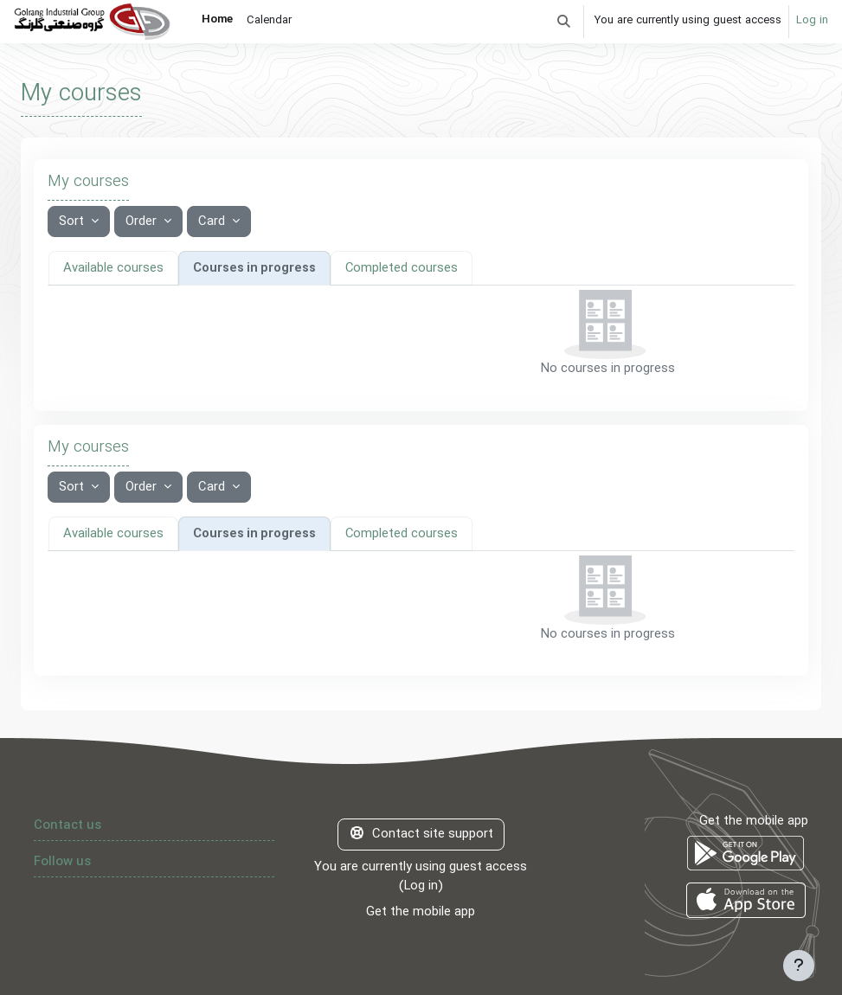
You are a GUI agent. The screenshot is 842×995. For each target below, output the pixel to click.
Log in (812, 21)
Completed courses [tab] (401, 267)
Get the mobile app (420, 911)
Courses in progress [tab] (253, 267)
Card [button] (213, 221)
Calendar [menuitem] (269, 20)
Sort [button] (73, 221)
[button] (564, 21)
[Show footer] (798, 965)
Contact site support (421, 833)
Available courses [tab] (112, 267)
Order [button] (142, 221)
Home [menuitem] (217, 20)
